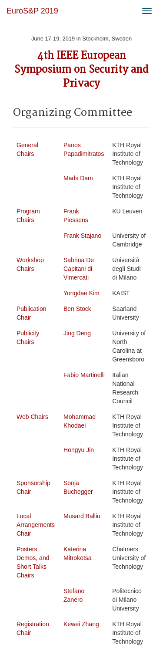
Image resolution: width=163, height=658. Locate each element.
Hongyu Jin (78, 449)
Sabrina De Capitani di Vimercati (78, 268)
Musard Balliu (81, 516)
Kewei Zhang (81, 624)
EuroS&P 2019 (32, 11)
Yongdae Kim (81, 293)
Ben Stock (77, 308)
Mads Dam (78, 178)
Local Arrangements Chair (36, 525)
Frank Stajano (82, 235)
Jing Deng (77, 333)
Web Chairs (32, 416)
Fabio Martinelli (84, 374)
